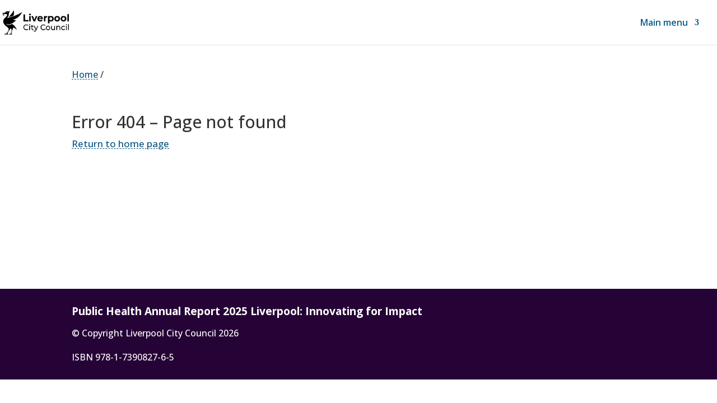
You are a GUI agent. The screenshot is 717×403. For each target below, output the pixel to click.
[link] (52, 21)
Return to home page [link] (120, 143)
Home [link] (85, 74)
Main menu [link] (664, 23)
